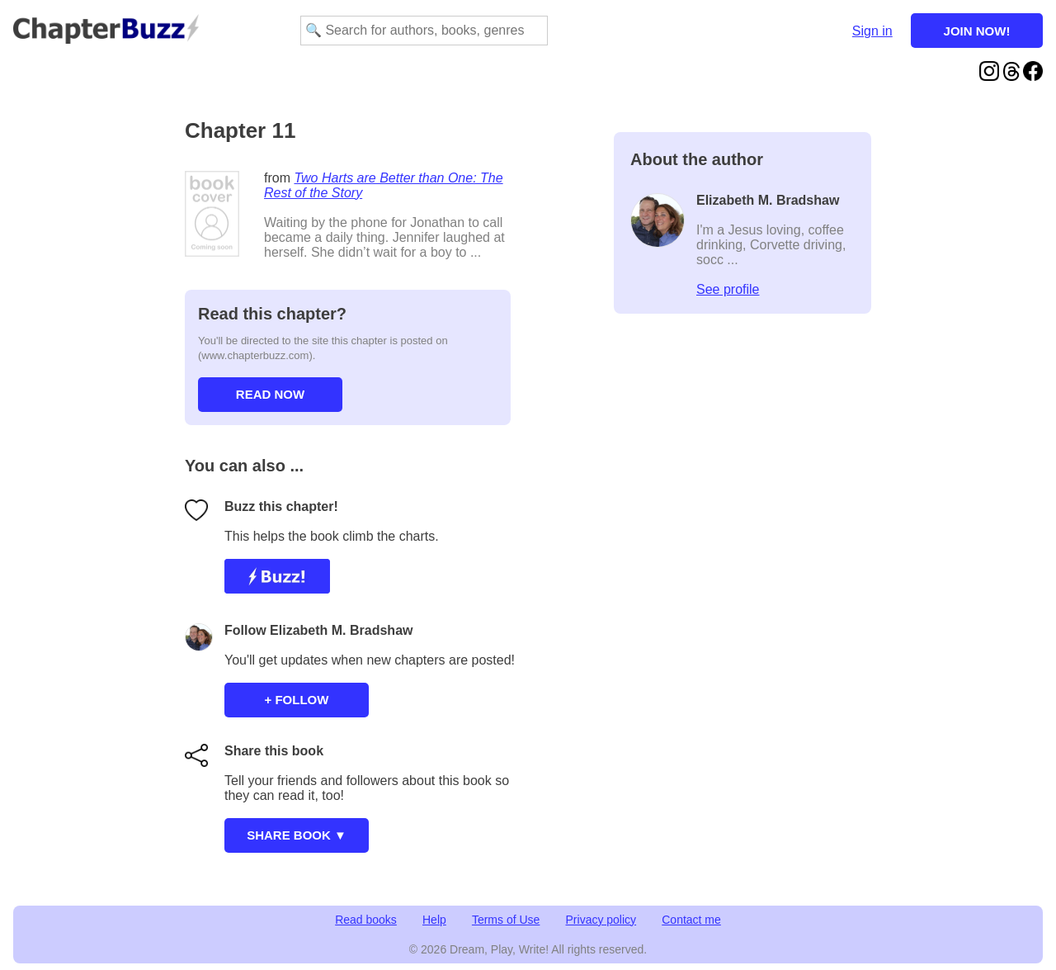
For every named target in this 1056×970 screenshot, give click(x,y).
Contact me (691, 919)
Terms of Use (506, 919)
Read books (366, 919)
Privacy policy (601, 919)
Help (434, 919)
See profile (728, 289)
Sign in (872, 31)
